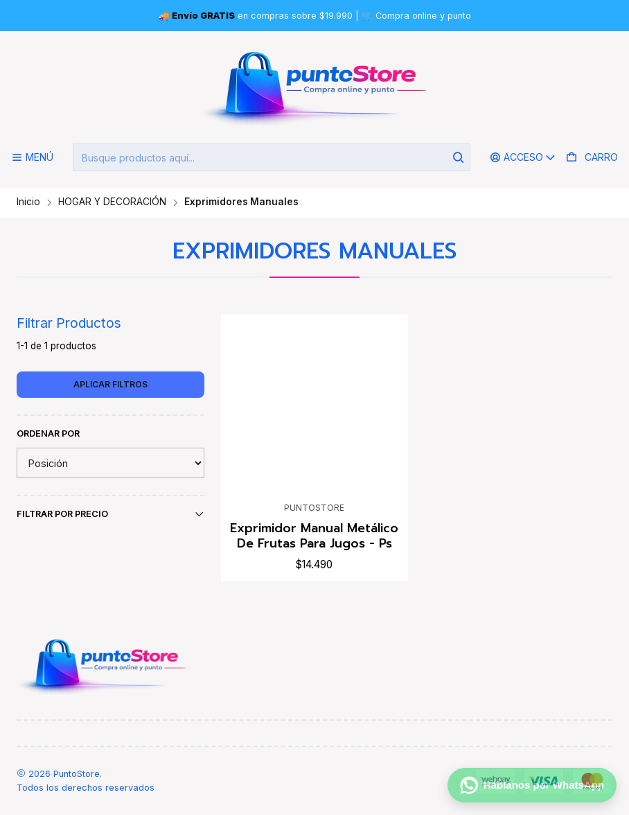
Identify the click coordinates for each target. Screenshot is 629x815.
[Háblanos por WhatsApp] (532, 785)
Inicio (28, 202)
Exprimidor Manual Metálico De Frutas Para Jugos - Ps (314, 536)
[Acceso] (523, 158)
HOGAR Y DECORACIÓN (112, 202)
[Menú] (32, 158)
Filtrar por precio (110, 514)
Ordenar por (48, 433)
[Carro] (592, 158)
